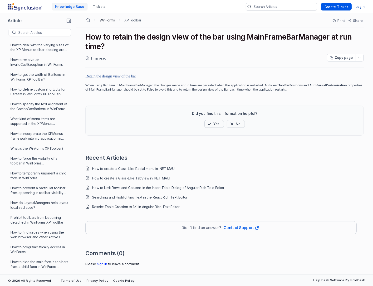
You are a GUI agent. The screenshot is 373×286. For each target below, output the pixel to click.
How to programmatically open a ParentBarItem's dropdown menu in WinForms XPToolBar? (38, 231)
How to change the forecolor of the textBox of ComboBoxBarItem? (38, 171)
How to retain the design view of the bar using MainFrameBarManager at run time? (37, 142)
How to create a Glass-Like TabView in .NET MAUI (131, 178)
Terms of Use (71, 280)
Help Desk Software (328, 280)
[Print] (339, 21)
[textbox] (44, 32)
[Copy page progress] (341, 57)
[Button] (236, 124)
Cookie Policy (123, 280)
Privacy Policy (97, 280)
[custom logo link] (25, 6)
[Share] (355, 21)
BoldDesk (357, 280)
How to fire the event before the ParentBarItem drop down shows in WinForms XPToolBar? (37, 127)
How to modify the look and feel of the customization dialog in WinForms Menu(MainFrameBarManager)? (39, 68)
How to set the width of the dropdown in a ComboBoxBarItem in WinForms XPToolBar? (38, 157)
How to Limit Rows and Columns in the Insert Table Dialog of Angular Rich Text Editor (158, 188)
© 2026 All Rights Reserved (29, 280)
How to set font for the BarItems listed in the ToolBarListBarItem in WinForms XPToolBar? (36, 186)
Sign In (102, 264)
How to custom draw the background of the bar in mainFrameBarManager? (30, 216)
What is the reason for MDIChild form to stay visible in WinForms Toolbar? (39, 83)
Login (360, 7)
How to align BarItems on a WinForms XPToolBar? (39, 245)
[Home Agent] (87, 20)
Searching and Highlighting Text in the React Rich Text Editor (139, 197)
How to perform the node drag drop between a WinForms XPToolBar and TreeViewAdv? (39, 260)
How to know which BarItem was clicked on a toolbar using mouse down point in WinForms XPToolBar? (38, 201)
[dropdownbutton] (359, 57)
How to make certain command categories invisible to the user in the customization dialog (39, 98)
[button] (69, 21)
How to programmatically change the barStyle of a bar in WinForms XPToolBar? (39, 112)
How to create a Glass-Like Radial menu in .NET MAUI (133, 169)
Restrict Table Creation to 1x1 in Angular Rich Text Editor (136, 207)
